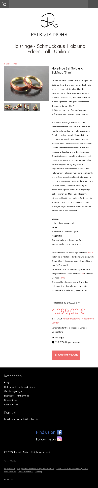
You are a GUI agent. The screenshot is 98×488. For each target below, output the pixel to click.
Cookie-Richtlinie (25, 471)
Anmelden (9, 479)
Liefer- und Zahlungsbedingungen (72, 468)
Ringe (7, 382)
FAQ (62, 277)
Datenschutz (10, 471)
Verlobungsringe (13, 391)
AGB (18, 468)
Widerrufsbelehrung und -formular (38, 468)
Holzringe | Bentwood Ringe (19, 386)
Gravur (90, 252)
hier (82, 273)
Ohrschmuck (11, 404)
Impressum (9, 468)
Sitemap (38, 471)
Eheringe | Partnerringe (16, 395)
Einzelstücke (10, 400)
